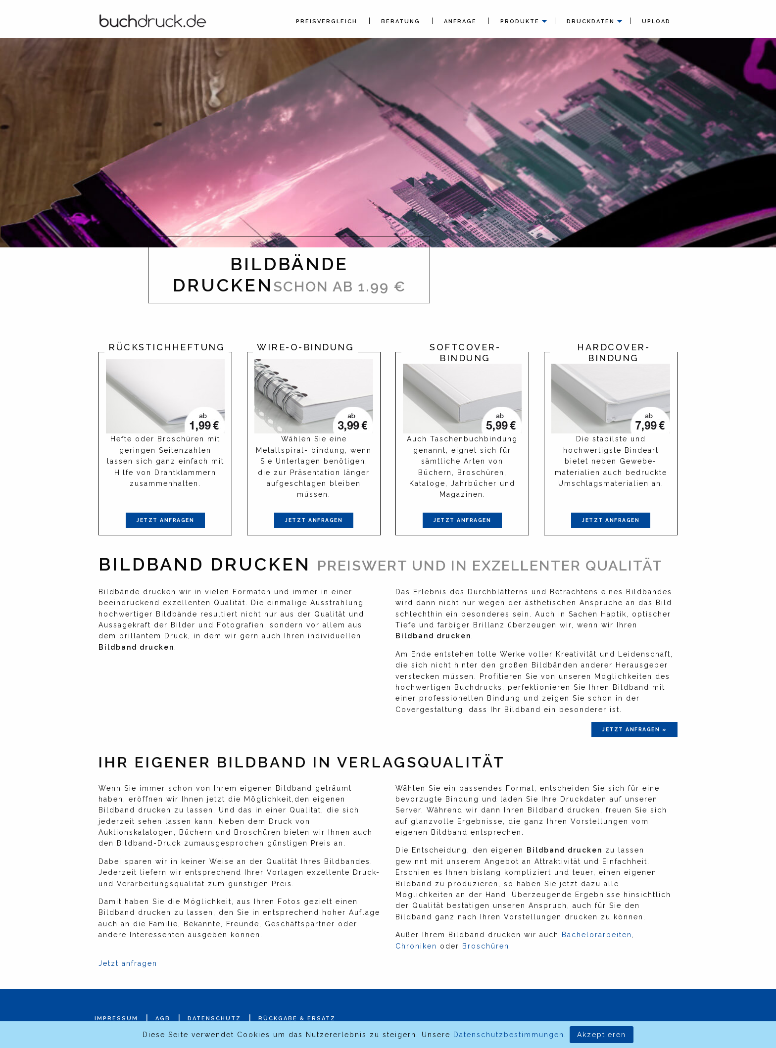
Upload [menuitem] (656, 21)
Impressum (116, 1018)
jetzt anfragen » (634, 729)
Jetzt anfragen (165, 520)
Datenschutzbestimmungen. (510, 1035)
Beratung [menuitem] (400, 21)
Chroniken (416, 946)
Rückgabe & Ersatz (297, 1018)
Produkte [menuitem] (519, 21)
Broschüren (485, 946)
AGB (162, 1018)
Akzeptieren (601, 1035)
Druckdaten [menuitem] (591, 21)
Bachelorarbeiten (597, 935)
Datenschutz (214, 1018)
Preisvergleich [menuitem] (326, 21)
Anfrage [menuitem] (460, 21)
